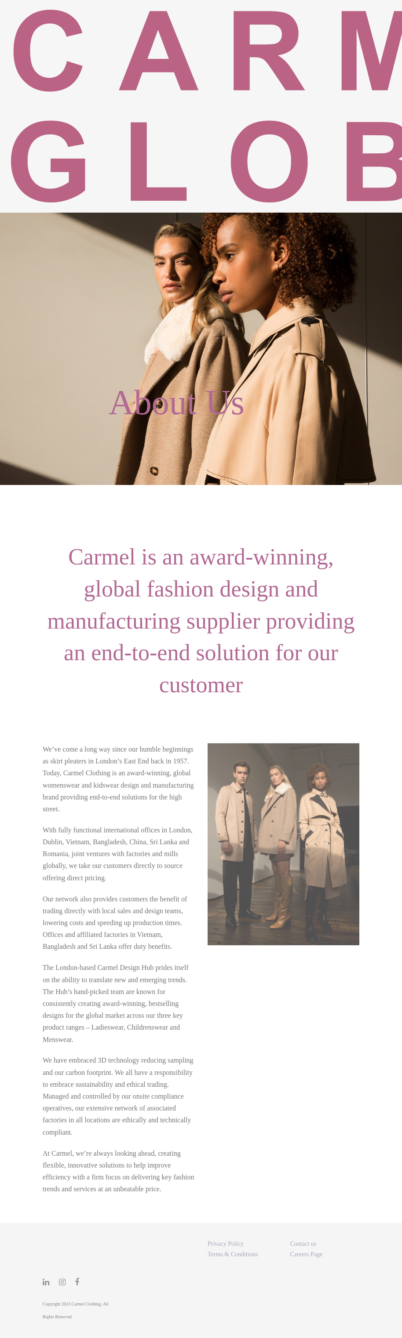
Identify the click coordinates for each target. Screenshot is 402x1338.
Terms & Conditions (233, 1254)
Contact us (303, 1243)
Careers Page (306, 1254)
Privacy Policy (226, 1243)
